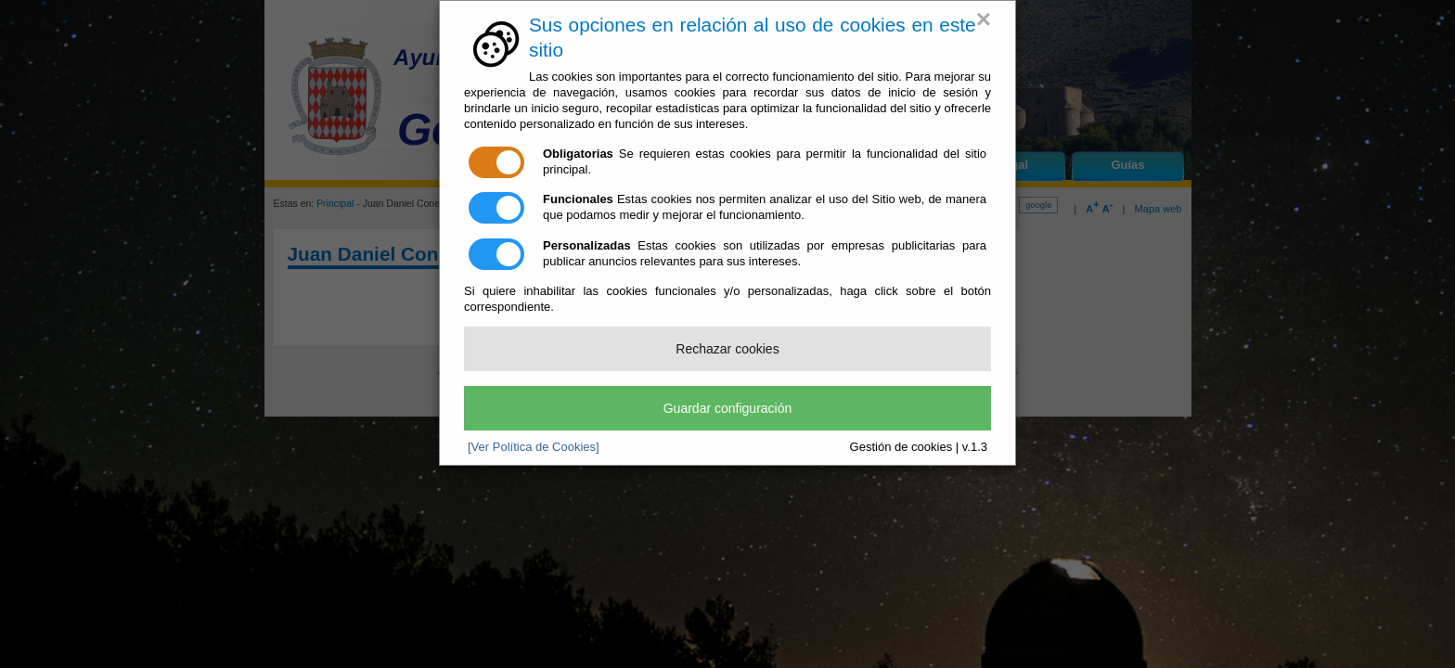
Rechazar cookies (727, 348)
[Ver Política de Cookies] (533, 447)
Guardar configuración (727, 408)
